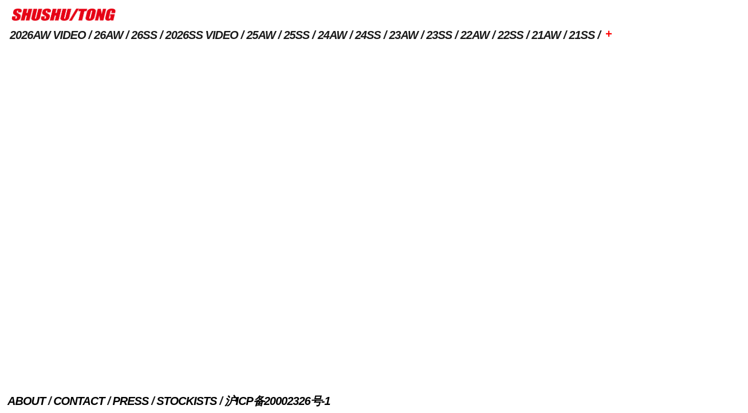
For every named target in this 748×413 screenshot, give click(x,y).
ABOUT (26, 401)
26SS (144, 35)
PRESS (130, 401)
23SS (439, 35)
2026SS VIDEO (202, 35)
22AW (474, 35)
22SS (510, 35)
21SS (582, 35)
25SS (296, 35)
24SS (368, 35)
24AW (332, 35)
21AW (546, 35)
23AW (403, 35)
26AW (108, 35)
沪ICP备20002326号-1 (277, 401)
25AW (260, 35)
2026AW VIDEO (48, 35)
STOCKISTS (186, 401)
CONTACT (78, 401)
